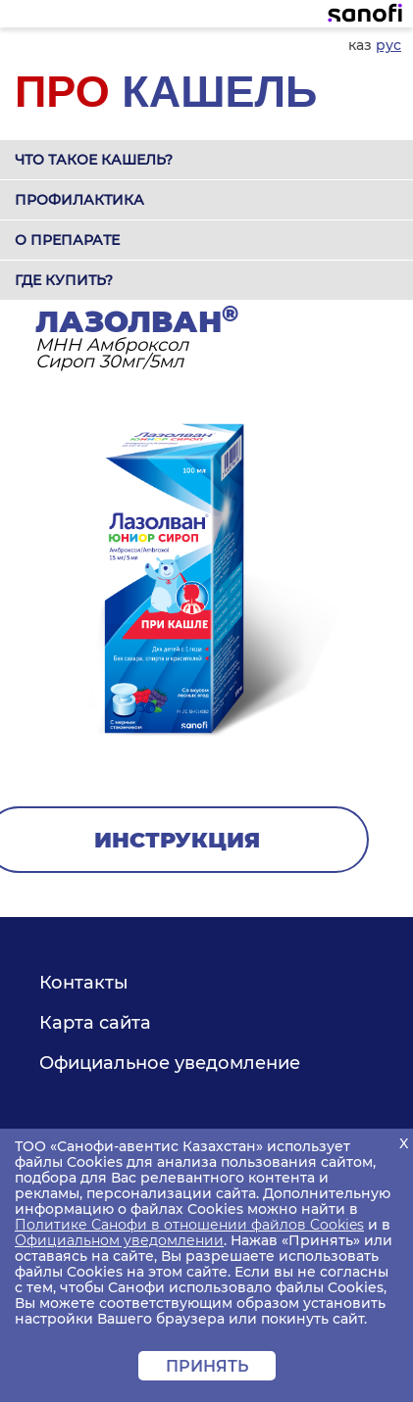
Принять (207, 1366)
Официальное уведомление (169, 1063)
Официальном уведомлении (119, 1240)
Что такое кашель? (94, 160)
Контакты (84, 982)
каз (360, 45)
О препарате (67, 240)
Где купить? (64, 280)
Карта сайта (95, 1023)
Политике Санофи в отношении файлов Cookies (189, 1224)
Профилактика (79, 200)
